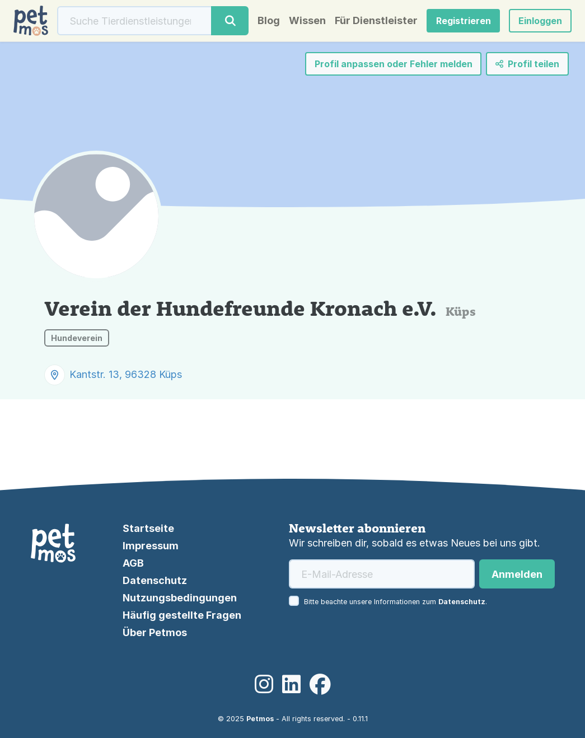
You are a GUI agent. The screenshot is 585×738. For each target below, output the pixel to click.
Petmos (260, 718)
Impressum (151, 546)
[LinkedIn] (291, 685)
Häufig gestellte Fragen (182, 615)
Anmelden (517, 574)
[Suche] (134, 20)
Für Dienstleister (376, 21)
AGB (133, 563)
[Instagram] (264, 685)
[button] (540, 20)
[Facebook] (320, 685)
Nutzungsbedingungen (180, 598)
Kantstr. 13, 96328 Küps (125, 374)
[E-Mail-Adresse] (382, 573)
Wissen (307, 21)
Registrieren (463, 20)
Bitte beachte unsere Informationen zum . (395, 601)
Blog (269, 21)
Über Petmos (155, 632)
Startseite (148, 528)
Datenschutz (155, 580)
